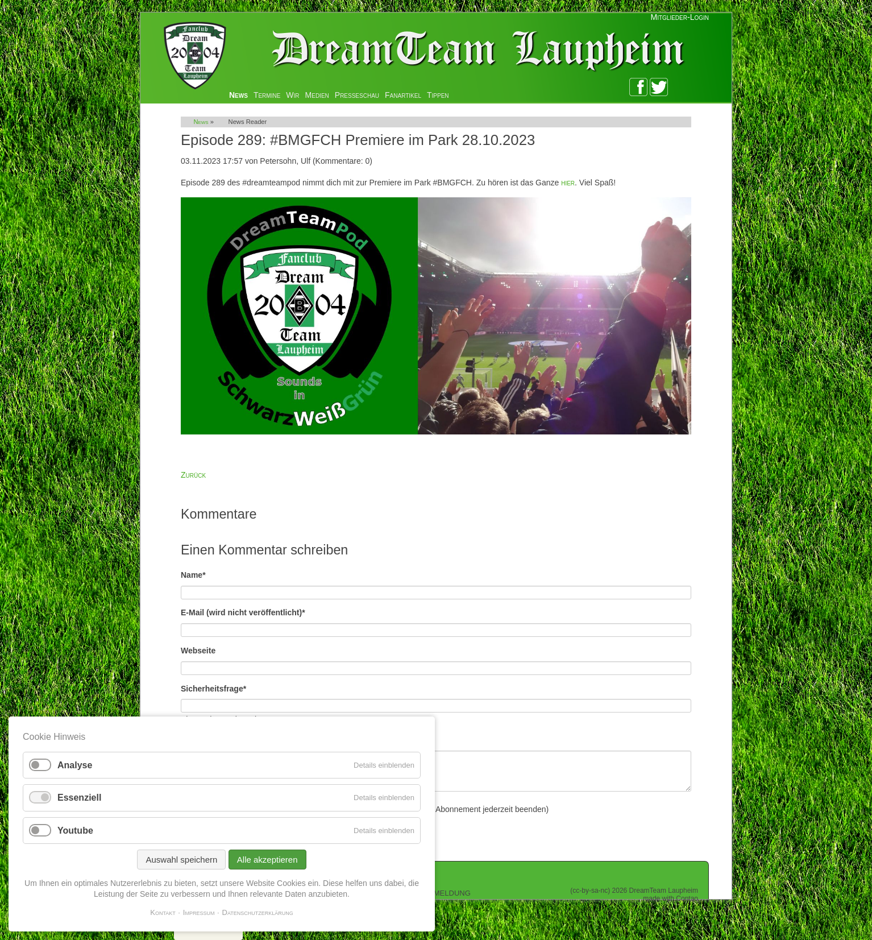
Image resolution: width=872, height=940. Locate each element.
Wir (292, 95)
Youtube (75, 830)
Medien (317, 95)
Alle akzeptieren (267, 859)
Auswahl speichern (181, 859)
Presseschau (357, 95)
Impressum (199, 912)
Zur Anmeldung (436, 892)
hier (568, 182)
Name (200, 574)
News (238, 95)
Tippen (438, 95)
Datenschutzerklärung (257, 912)
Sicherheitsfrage (213, 687)
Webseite (198, 650)
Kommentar (204, 739)
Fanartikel (403, 95)
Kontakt (163, 912)
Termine (267, 95)
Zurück (193, 474)
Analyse (74, 765)
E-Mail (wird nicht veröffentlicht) (243, 611)
